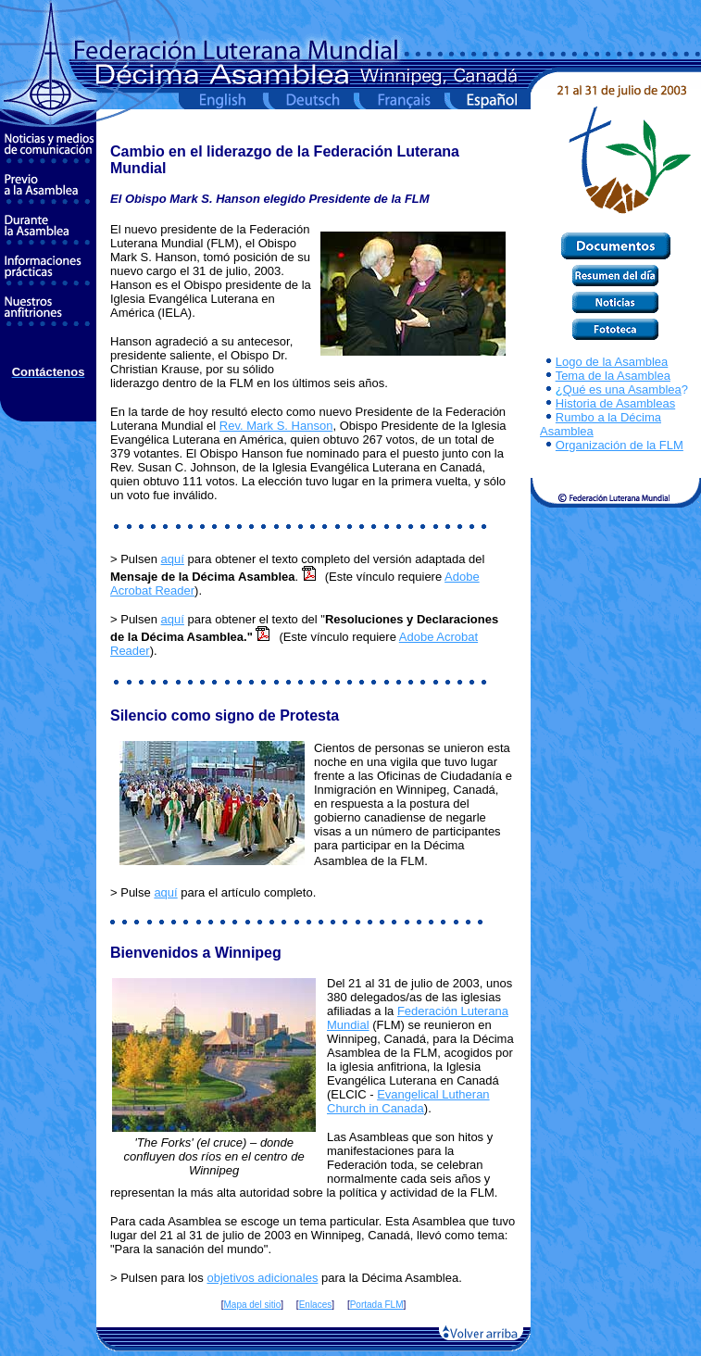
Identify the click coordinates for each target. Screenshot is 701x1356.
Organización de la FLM (619, 445)
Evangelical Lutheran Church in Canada (408, 1101)
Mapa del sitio (253, 1305)
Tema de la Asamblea (613, 376)
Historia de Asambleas (615, 403)
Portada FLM (377, 1305)
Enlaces (315, 1305)
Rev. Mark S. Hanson (276, 426)
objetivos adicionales (262, 1278)
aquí (172, 559)
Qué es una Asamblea (622, 389)
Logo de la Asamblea (612, 362)
